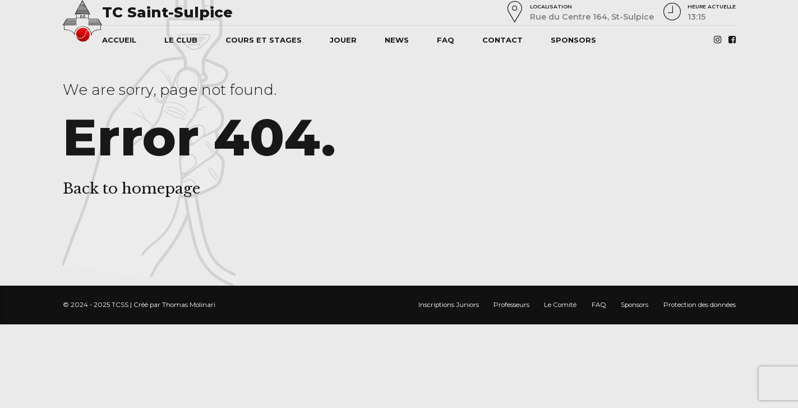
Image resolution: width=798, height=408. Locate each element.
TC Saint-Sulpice (167, 12)
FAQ (445, 39)
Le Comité (560, 305)
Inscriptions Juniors (448, 305)
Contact (502, 39)
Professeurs (511, 305)
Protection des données (699, 305)
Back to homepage (131, 189)
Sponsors (573, 39)
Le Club (180, 39)
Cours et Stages (263, 39)
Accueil (119, 39)
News (397, 39)
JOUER (343, 39)
